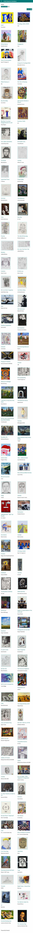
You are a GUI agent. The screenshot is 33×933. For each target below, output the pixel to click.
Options (28, 9)
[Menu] (1, 1)
